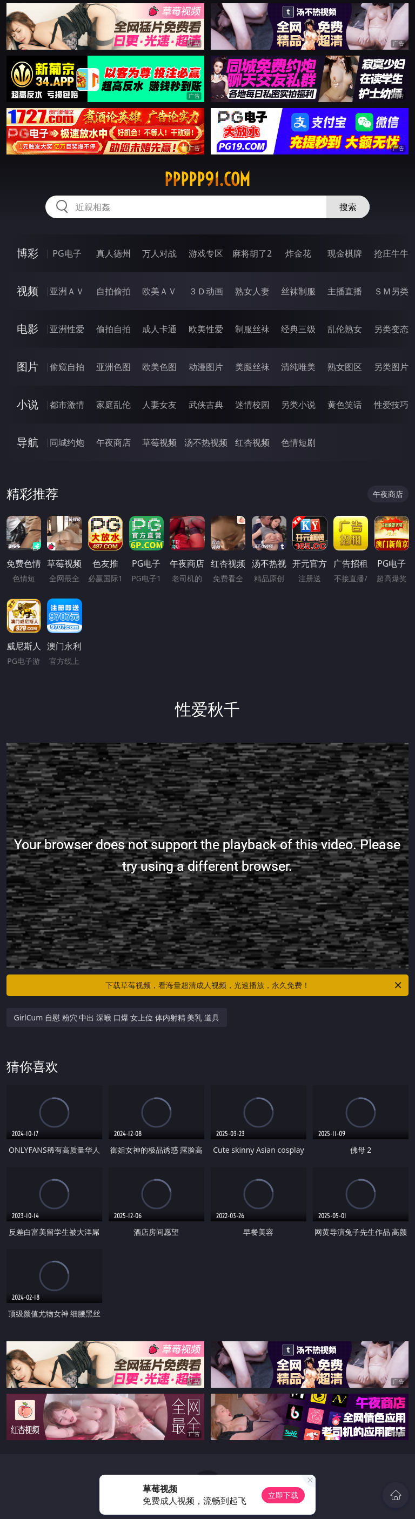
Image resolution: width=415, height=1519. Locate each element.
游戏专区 (206, 253)
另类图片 (391, 367)
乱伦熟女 (344, 329)
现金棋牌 (344, 253)
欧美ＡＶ (159, 291)
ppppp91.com (207, 179)
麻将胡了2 (252, 253)
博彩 (27, 253)
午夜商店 (113, 442)
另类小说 (298, 405)
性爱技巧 (391, 405)
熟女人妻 (252, 291)
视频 (27, 291)
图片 (27, 366)
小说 (27, 404)
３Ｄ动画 (206, 291)
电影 (27, 328)
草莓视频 (159, 442)
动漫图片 (206, 367)
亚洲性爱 (67, 329)
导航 (27, 442)
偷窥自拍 (67, 367)
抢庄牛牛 (391, 253)
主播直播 (344, 291)
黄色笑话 (344, 405)
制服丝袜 (252, 329)
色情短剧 (298, 442)
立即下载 (283, 1495)
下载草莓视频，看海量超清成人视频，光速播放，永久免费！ (254, 985)
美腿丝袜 (252, 367)
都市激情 (67, 405)
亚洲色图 (113, 367)
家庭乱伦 (113, 405)
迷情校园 (252, 405)
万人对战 (159, 253)
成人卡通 (159, 329)
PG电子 (66, 253)
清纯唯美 (298, 367)
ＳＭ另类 (391, 291)
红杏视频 (252, 442)
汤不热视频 (205, 442)
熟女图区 (344, 367)
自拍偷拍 (113, 291)
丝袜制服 (298, 291)
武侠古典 (206, 405)
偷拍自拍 (113, 329)
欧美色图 (159, 367)
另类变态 (391, 329)
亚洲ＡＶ (67, 291)
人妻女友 (159, 405)
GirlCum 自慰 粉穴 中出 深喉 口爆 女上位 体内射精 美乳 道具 (117, 1017)
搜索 (348, 207)
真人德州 (113, 253)
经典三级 (298, 329)
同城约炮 (67, 442)
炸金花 (298, 253)
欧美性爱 (206, 329)
